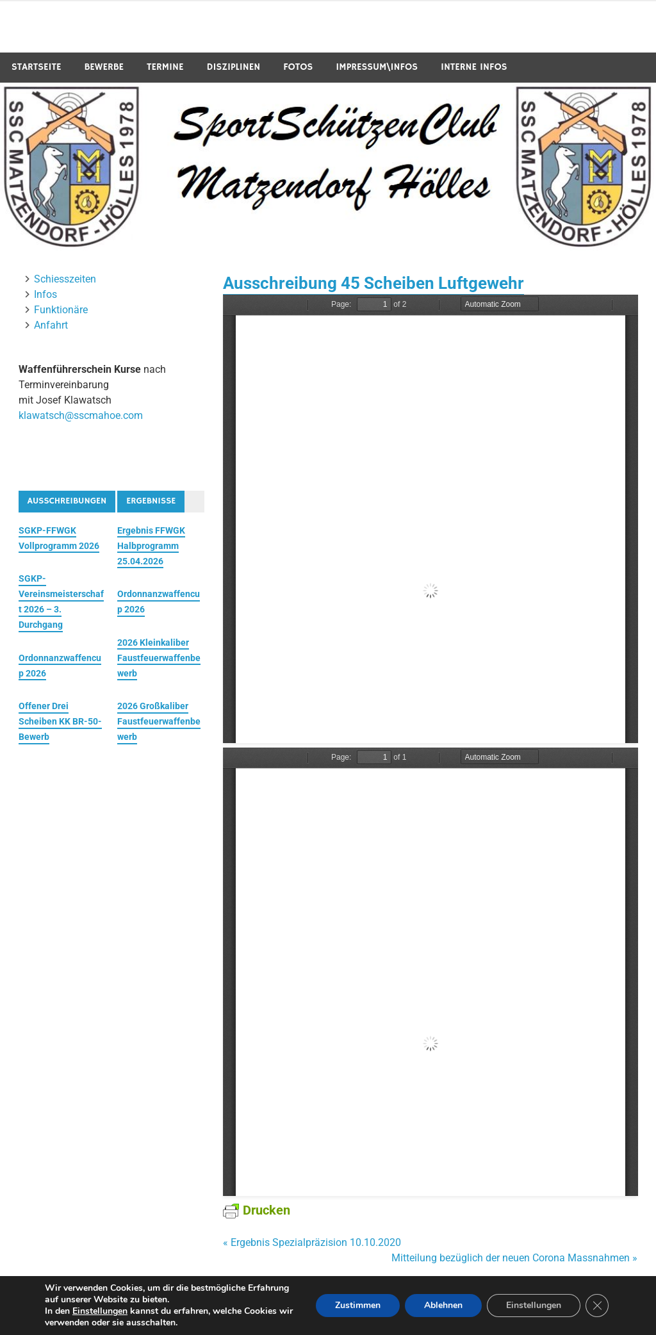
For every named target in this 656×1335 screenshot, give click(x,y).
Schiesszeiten (65, 279)
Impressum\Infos (377, 67)
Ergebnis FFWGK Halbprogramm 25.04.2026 (151, 545)
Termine (165, 67)
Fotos (298, 67)
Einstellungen (99, 1311)
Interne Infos (474, 67)
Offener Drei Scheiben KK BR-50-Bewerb (60, 721)
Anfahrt (51, 325)
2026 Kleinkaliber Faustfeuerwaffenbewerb (159, 657)
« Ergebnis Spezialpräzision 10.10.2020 (312, 1242)
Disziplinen (233, 67)
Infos (45, 294)
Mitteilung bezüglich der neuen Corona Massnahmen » (514, 1258)
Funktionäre (61, 310)
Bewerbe (104, 67)
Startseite (37, 67)
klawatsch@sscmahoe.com (81, 415)
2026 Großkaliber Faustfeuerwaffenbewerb (159, 721)
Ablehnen (443, 1305)
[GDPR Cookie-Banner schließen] (597, 1305)
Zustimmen (358, 1305)
